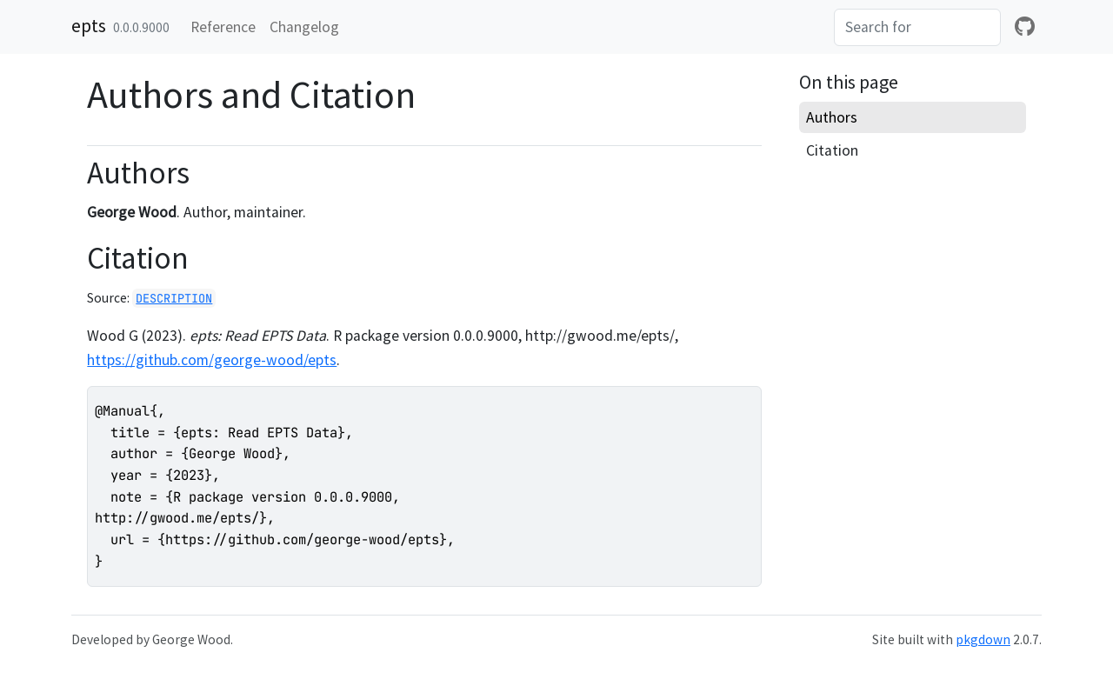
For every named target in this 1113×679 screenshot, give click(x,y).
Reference (223, 27)
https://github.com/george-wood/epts (212, 359)
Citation (832, 150)
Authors (831, 117)
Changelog (304, 27)
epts (88, 25)
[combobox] (917, 27)
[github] (1025, 27)
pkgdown (983, 639)
